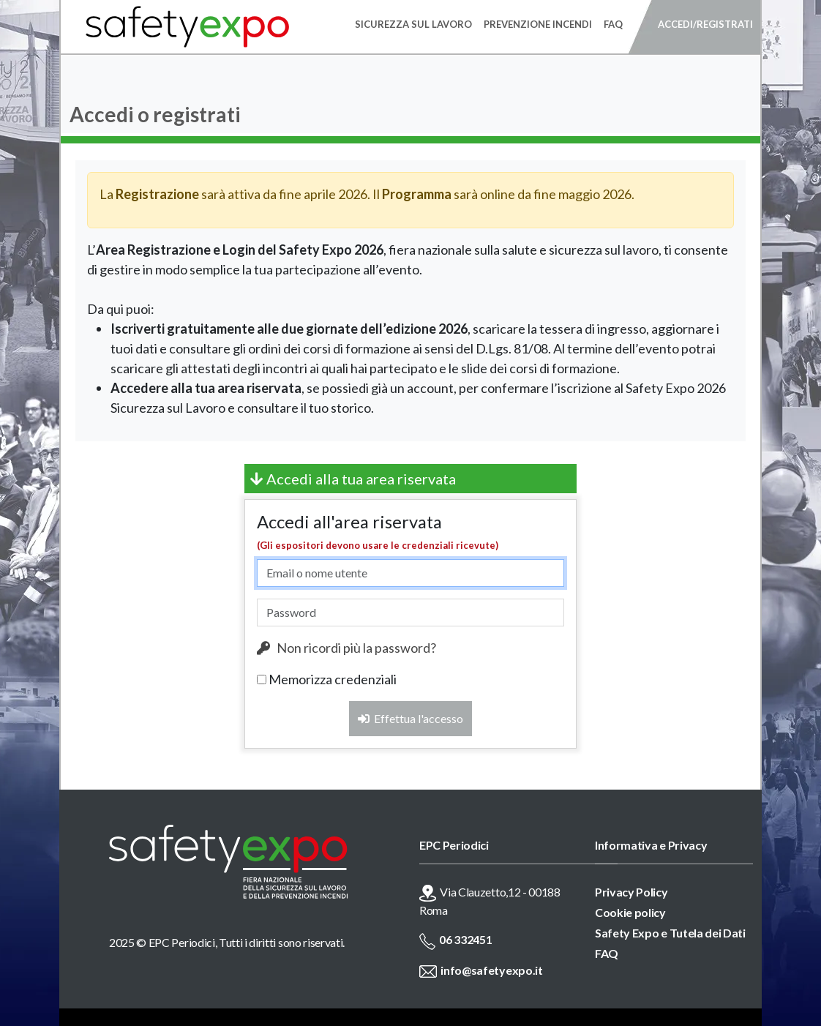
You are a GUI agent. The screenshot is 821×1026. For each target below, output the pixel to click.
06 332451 (465, 939)
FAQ (606, 953)
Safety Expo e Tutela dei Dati (670, 933)
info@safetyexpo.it (491, 970)
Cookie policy (630, 912)
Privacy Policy (631, 892)
